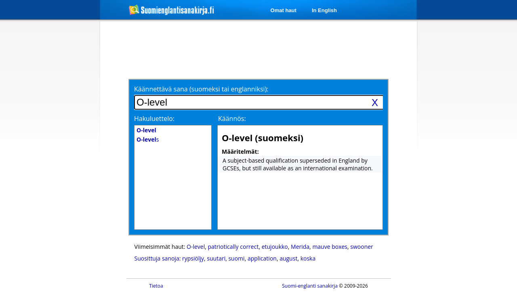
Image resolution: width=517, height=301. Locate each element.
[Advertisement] (57, 153)
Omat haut (283, 10)
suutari (216, 258)
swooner (361, 246)
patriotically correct (233, 246)
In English (324, 10)
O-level (196, 246)
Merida (300, 246)
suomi (236, 258)
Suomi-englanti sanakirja (310, 285)
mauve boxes (329, 246)
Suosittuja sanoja (157, 258)
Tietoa (156, 285)
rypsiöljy (193, 258)
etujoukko (275, 246)
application (262, 258)
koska (308, 258)
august (288, 258)
